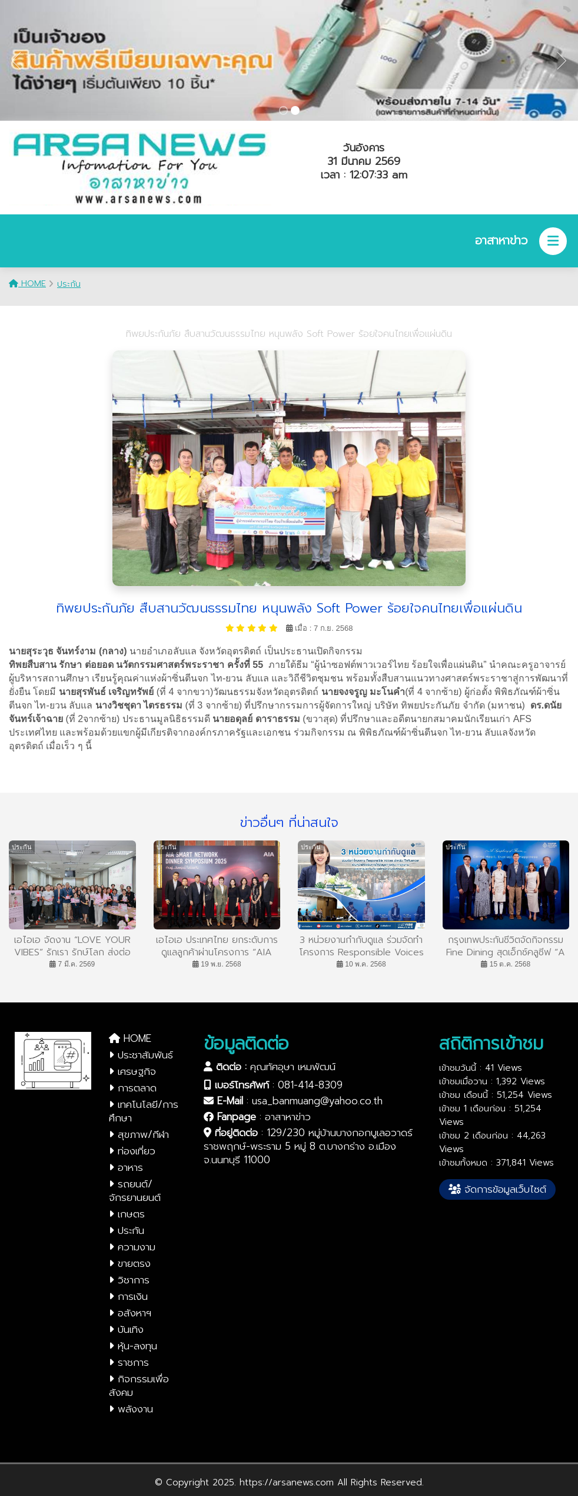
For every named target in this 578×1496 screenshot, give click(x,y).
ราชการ (129, 1362)
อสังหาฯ (130, 1312)
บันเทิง (126, 1329)
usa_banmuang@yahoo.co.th (317, 1100)
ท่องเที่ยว (132, 1151)
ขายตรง (130, 1263)
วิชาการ (129, 1280)
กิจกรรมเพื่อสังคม (139, 1385)
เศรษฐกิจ (132, 1071)
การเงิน (128, 1296)
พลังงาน (131, 1408)
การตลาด (133, 1087)
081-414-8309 (310, 1085)
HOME (27, 283)
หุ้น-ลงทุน (133, 1345)
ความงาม (132, 1247)
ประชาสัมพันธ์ (141, 1055)
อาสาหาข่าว (288, 1116)
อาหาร (126, 1167)
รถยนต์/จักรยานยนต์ (135, 1190)
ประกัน (69, 284)
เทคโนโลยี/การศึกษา (143, 1111)
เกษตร (127, 1214)
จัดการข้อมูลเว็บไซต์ (497, 1189)
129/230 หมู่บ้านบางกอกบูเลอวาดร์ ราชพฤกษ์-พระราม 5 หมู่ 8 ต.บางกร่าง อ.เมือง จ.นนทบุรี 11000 (308, 1146)
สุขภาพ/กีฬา (139, 1134)
